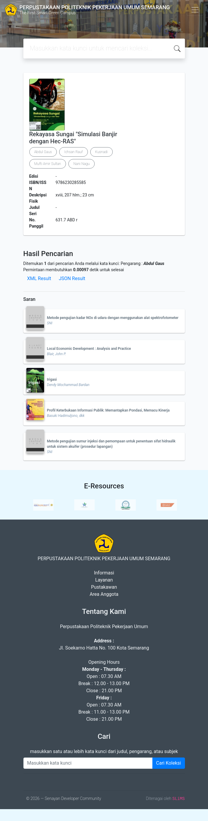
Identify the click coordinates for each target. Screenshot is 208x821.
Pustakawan (104, 587)
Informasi (104, 573)
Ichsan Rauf (73, 152)
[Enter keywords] (88, 763)
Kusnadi (101, 152)
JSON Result (72, 278)
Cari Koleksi (168, 763)
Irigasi (52, 379)
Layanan (104, 580)
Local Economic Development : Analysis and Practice (89, 349)
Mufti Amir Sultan (47, 164)
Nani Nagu (81, 164)
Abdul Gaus (43, 152)
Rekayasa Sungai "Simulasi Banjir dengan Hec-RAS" (73, 138)
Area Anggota (104, 594)
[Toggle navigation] (195, 10)
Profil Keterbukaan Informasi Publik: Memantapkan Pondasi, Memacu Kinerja (108, 410)
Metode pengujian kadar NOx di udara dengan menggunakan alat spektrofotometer (113, 318)
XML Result (39, 278)
